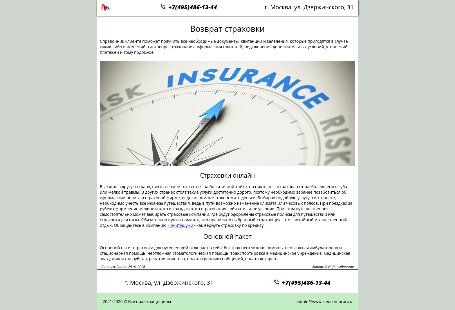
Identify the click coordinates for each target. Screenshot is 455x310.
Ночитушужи (180, 225)
